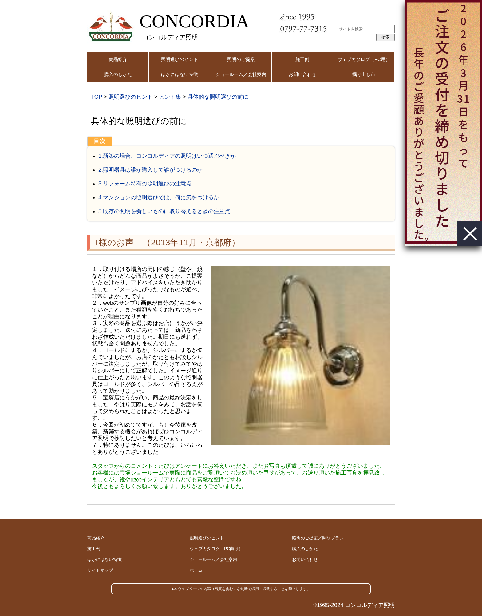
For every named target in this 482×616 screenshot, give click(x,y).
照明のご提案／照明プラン (318, 537)
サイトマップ (100, 570)
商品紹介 (118, 59)
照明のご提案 (241, 59)
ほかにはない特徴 (179, 74)
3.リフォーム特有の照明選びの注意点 (145, 184)
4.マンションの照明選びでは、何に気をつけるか (158, 197)
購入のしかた (118, 74)
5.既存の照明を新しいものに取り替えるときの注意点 (164, 211)
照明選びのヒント (179, 59)
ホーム (196, 570)
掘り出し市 (363, 74)
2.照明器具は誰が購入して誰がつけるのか (150, 170)
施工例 (302, 59)
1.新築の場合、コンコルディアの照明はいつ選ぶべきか (167, 156)
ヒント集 (170, 97)
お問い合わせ (302, 74)
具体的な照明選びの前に (218, 97)
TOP (96, 97)
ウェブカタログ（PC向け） (216, 548)
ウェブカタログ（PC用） (364, 59)
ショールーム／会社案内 (240, 74)
